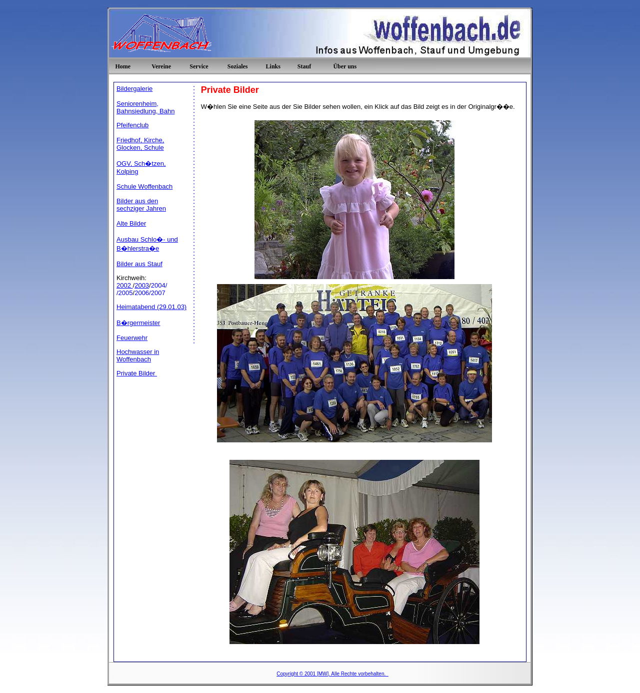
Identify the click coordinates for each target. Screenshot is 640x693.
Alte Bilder (131, 223)
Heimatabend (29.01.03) (151, 307)
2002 (124, 285)
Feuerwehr (132, 338)
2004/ (159, 285)
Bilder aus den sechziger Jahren (141, 204)
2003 (141, 285)
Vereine (161, 66)
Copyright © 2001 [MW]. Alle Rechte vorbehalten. (332, 674)
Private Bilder (136, 373)
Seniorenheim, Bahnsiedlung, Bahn (145, 107)
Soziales (238, 66)
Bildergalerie (134, 88)
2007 (158, 293)
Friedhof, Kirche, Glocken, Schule (140, 143)
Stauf (304, 66)
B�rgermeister (138, 323)
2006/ (142, 293)
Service (199, 66)
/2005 (124, 293)
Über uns (344, 66)
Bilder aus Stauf (139, 264)
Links (273, 66)
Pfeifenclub (132, 125)
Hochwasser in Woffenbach (137, 355)
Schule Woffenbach (144, 186)
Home (122, 66)
